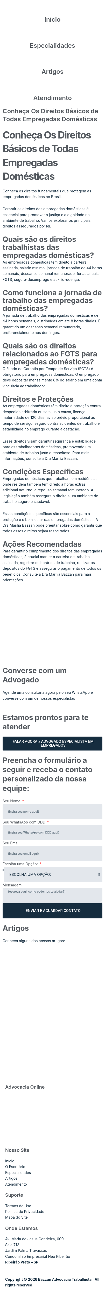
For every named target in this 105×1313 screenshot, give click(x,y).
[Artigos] (52, 61)
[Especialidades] (52, 35)
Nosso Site (17, 1150)
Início (52, 19)
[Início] (52, 9)
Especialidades (52, 45)
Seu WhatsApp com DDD (24, 822)
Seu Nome (12, 801)
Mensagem (12, 885)
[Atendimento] (52, 87)
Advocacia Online (25, 1087)
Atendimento (52, 98)
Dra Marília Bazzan (58, 574)
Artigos (52, 71)
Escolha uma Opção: (21, 864)
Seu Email (11, 843)
